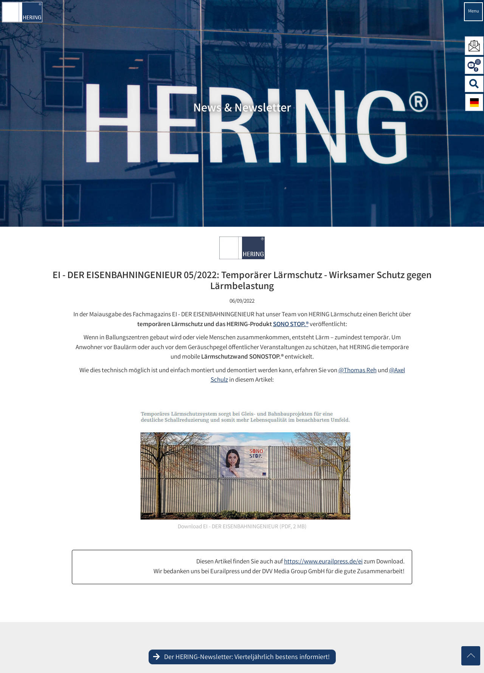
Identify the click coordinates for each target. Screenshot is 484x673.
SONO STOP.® (291, 325)
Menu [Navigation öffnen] (473, 11)
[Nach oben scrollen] (470, 655)
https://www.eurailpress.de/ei (323, 562)
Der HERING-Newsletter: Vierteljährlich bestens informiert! (247, 657)
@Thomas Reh (357, 371)
